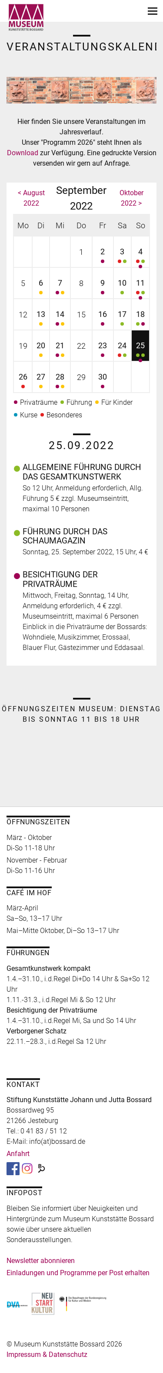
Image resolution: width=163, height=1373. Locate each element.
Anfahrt (18, 1154)
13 (40, 319)
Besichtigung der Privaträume (60, 579)
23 (102, 350)
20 (40, 350)
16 (102, 319)
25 (140, 350)
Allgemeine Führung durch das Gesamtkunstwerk (82, 472)
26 (23, 382)
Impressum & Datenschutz (47, 1354)
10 (122, 288)
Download (23, 153)
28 (60, 382)
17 (122, 319)
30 (102, 382)
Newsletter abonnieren (41, 1260)
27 (40, 382)
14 (60, 319)
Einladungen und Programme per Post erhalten (78, 1273)
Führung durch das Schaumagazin (65, 536)
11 (140, 288)
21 (60, 350)
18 (140, 319)
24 (122, 350)
